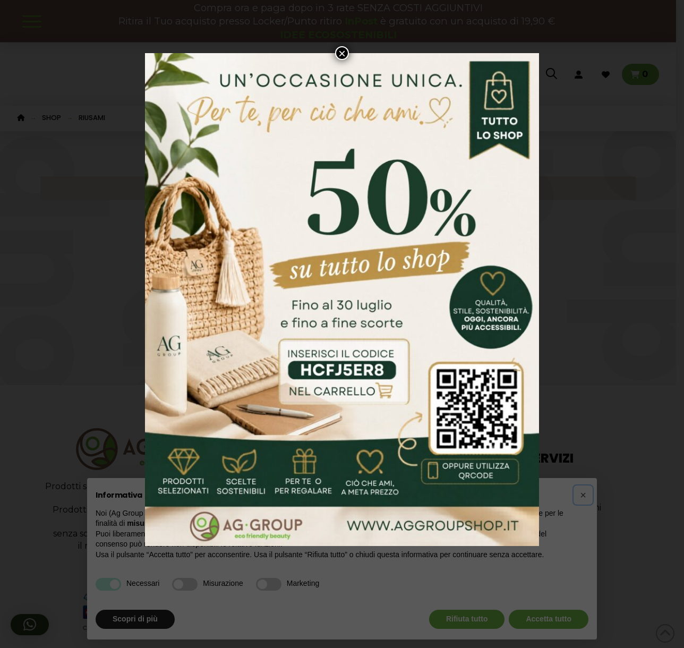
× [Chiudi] (342, 53)
